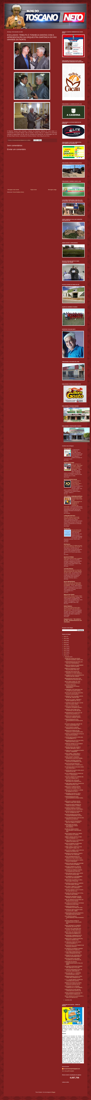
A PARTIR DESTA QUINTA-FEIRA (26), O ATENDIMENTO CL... (74, 738)
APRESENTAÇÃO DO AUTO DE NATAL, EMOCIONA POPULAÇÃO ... (74, 741)
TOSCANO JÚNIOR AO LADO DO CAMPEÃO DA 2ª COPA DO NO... (73, 867)
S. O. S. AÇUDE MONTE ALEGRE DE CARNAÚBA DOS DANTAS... (74, 980)
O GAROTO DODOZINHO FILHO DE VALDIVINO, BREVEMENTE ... (73, 970)
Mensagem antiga (52, 189)
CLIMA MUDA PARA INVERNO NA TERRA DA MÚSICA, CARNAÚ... (73, 805)
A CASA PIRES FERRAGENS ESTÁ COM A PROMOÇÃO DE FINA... (73, 952)
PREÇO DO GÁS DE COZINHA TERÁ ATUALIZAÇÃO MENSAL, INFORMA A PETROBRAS (72, 584)
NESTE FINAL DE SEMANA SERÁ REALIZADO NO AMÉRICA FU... (73, 932)
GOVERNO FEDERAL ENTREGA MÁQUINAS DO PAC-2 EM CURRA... (74, 808)
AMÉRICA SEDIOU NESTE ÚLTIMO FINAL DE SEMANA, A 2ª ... (73, 837)
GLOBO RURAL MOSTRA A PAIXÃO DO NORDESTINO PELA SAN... (74, 784)
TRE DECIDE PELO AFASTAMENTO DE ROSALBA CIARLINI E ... (74, 946)
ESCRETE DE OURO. (69, 462)
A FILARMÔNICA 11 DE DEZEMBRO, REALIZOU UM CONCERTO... (73, 877)
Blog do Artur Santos (69, 594)
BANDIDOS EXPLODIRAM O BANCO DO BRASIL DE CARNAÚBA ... (73, 854)
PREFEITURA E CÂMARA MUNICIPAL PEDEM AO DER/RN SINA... (74, 939)
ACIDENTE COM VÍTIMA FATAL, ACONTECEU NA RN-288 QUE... (73, 710)
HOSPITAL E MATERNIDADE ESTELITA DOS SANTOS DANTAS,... (74, 734)
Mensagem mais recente (13, 189)
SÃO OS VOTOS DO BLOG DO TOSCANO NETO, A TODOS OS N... (74, 764)
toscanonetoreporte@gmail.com (72, 1068)
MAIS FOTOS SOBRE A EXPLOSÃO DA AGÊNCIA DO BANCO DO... (74, 851)
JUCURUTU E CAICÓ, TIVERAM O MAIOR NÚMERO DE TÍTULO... (73, 700)
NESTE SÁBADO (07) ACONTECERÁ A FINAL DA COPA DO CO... (74, 997)
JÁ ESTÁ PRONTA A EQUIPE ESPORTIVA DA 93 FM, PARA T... (73, 728)
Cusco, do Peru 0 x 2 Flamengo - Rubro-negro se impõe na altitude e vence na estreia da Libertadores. (77, 466)
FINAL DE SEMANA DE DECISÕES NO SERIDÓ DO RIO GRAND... (74, 900)
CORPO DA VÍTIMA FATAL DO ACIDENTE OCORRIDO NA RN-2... (74, 707)
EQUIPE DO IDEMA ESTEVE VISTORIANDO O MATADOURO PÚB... (73, 830)
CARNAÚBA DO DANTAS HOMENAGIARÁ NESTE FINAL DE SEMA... (74, 963)
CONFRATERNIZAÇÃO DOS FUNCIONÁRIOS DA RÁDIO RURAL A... (74, 798)
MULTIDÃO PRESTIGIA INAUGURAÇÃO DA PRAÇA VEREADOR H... (72, 686)
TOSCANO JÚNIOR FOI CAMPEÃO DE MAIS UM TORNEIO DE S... (74, 777)
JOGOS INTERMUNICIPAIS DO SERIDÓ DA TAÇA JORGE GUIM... (73, 857)
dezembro (67, 656)
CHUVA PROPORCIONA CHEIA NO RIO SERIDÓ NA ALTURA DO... (74, 818)
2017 (65, 646)
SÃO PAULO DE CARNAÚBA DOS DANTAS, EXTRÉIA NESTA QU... (73, 929)
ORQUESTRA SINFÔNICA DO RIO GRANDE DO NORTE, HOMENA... (73, 897)
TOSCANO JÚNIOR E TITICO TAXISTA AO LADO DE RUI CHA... (74, 890)
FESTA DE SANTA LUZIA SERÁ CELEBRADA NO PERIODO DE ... (73, 959)
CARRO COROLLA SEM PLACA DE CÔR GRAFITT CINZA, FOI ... (73, 847)
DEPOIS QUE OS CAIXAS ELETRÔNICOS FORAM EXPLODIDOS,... (71, 826)
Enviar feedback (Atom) (18, 192)
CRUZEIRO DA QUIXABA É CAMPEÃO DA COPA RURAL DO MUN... (74, 884)
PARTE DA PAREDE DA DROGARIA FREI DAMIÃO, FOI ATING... (73, 844)
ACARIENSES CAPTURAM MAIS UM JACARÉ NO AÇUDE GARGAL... (73, 690)
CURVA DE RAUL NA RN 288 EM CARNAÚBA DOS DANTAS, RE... (73, 990)
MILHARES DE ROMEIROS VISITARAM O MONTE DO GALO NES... (74, 903)
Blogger (53, 1092)
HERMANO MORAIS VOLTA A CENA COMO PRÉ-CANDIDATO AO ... (73, 977)
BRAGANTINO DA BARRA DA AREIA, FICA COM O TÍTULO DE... (74, 880)
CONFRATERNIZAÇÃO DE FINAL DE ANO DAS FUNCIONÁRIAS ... (74, 662)
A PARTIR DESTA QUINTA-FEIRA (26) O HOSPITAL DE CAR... (74, 771)
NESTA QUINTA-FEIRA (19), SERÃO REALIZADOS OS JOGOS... (73, 834)
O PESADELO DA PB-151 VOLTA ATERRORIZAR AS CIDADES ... (73, 794)
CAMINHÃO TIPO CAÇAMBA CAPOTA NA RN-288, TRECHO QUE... (74, 697)
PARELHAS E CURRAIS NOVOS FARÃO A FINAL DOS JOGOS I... (73, 802)
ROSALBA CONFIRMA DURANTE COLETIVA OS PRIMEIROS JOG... (73, 761)
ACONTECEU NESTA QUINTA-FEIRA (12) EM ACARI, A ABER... (74, 910)
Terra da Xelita (67, 448)
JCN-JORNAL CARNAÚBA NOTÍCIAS (73, 496)
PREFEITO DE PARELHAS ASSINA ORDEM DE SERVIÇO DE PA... (73, 983)
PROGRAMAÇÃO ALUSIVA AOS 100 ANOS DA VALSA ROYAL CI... (73, 713)
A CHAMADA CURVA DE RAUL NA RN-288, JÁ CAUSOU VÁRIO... (74, 703)
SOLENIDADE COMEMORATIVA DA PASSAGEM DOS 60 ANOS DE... (73, 936)
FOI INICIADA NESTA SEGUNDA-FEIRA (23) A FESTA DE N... (74, 767)
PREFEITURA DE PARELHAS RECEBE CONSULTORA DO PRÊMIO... (74, 864)
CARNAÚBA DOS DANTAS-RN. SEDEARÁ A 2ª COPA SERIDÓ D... (74, 672)
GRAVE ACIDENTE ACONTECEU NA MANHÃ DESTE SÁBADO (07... (73, 993)
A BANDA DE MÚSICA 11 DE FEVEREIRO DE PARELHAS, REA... (74, 907)
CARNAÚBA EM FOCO (69, 515)
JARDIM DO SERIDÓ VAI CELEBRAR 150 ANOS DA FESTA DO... (74, 744)
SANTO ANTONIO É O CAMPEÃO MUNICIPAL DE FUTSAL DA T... (73, 926)
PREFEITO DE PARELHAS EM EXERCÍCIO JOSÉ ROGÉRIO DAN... (74, 731)
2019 (65, 642)
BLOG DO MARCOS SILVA (70, 479)
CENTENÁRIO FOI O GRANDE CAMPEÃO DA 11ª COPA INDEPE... (74, 987)
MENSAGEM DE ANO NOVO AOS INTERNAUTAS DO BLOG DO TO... (74, 679)
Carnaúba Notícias (68, 568)
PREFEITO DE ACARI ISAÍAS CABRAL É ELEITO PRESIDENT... (74, 860)
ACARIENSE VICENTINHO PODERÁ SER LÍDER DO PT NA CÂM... (73, 967)
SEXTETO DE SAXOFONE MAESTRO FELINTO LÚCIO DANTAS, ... (74, 693)
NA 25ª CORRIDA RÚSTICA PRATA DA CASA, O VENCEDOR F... (74, 774)
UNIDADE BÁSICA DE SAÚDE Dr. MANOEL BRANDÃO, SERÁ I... (73, 747)
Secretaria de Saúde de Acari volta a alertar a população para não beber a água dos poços (72, 609)
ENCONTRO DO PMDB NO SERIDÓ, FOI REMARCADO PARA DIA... (73, 870)
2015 (65, 650)
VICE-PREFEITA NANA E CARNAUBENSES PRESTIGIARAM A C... (74, 917)
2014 (65, 653)
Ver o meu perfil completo (68, 1071)
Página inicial (33, 189)
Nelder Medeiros (68, 606)
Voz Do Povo (67, 528)
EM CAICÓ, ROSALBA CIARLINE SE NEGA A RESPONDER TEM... (73, 724)
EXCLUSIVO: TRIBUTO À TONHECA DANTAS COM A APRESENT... (73, 887)
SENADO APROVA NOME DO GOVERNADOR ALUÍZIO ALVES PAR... (73, 922)
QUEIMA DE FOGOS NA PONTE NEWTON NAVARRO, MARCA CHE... (74, 659)
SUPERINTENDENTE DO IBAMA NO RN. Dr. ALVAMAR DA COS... (73, 812)
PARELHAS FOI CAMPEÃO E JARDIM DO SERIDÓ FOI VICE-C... (74, 790)
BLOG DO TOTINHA (69, 557)
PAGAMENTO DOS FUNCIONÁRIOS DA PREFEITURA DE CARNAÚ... (74, 676)
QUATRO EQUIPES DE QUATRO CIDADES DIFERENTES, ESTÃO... (74, 815)
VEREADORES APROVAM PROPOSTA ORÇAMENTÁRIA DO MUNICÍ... (74, 913)
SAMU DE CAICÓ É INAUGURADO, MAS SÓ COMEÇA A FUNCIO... (73, 822)
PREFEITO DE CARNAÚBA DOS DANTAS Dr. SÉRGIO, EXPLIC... (73, 716)
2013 (65, 655)
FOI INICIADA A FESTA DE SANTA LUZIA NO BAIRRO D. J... (73, 942)
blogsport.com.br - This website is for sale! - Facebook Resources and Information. (73, 620)
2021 (65, 638)
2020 (65, 640)
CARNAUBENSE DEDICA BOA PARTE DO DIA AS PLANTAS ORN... (74, 874)
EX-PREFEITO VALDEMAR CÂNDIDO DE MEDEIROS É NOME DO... (74, 949)
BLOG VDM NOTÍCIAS (69, 581)
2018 (65, 644)
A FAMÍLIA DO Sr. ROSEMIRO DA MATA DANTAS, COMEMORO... (74, 751)
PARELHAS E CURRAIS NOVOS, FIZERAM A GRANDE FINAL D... (73, 787)
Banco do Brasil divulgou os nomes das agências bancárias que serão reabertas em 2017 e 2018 (73, 571)
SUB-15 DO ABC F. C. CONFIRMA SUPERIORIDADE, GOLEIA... (73, 973)
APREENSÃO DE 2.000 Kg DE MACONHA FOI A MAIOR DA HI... (73, 781)
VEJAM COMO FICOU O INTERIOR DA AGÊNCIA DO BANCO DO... (74, 841)
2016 (65, 648)
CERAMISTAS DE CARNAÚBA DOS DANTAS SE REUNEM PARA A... (73, 956)
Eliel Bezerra (67, 544)
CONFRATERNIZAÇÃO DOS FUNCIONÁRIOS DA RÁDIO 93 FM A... (74, 721)
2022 (65, 636)
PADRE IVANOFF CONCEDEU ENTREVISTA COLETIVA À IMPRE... (74, 757)
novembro (67, 1000)
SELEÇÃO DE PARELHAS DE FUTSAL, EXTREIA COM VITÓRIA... (74, 894)
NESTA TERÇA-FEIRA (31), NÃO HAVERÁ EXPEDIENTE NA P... (73, 682)
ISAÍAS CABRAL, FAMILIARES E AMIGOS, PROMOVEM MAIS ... (73, 754)
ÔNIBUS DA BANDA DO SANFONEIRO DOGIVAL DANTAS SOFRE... (74, 666)
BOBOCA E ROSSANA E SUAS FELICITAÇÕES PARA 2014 (72, 669)
